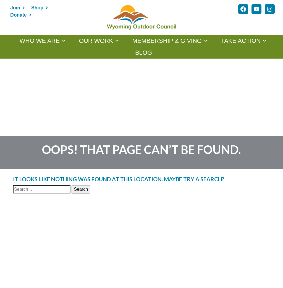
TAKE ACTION (241, 40)
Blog (143, 52)
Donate (18, 15)
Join (15, 8)
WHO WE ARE (40, 40)
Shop (37, 8)
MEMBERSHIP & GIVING (167, 40)
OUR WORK (96, 40)
